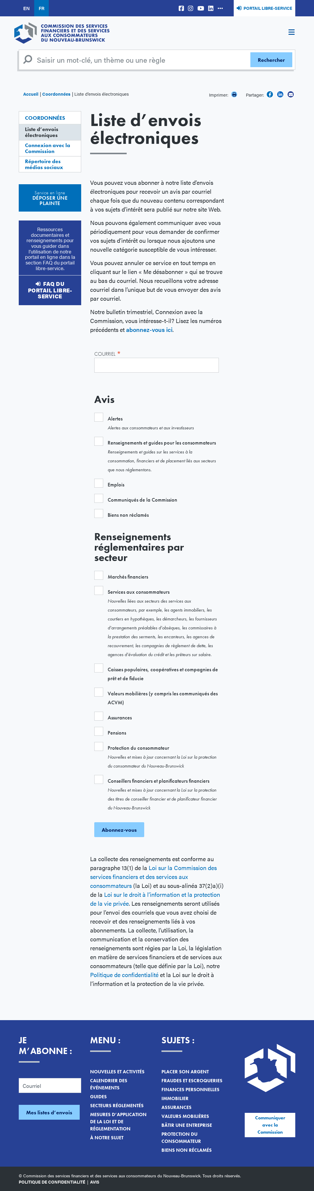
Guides (98, 1097)
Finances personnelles (190, 1089)
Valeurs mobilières (185, 1116)
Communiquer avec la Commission (270, 1125)
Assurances (176, 1107)
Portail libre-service (268, 8)
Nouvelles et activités (117, 1072)
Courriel (107, 353)
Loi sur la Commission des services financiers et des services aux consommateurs (153, 876)
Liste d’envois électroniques (41, 132)
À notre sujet (106, 1138)
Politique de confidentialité (124, 974)
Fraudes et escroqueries (191, 1080)
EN (26, 8)
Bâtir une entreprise (186, 1125)
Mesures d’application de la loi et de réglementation (118, 1121)
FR (41, 8)
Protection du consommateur (181, 1137)
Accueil (30, 94)
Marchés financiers (128, 576)
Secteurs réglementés (117, 1105)
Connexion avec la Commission (47, 148)
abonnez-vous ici (149, 329)
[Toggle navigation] (291, 33)
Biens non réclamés (186, 1150)
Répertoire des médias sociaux (44, 164)
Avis (94, 1182)
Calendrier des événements (108, 1084)
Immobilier (175, 1098)
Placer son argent (185, 1072)
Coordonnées (56, 94)
